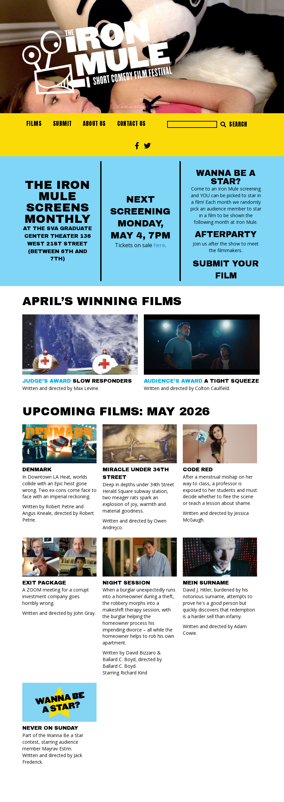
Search (233, 124)
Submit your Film (226, 269)
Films (34, 123)
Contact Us (131, 123)
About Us (94, 123)
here (159, 244)
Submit (62, 123)
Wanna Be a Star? (225, 177)
